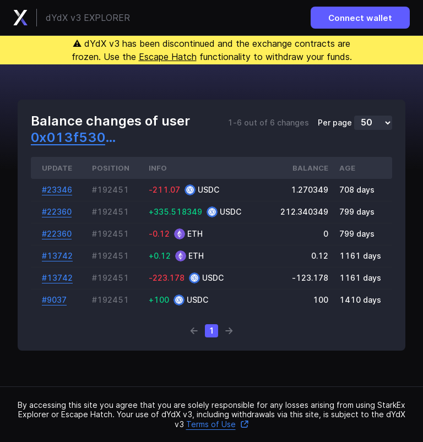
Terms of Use (217, 424)
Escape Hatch (168, 56)
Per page (335, 123)
